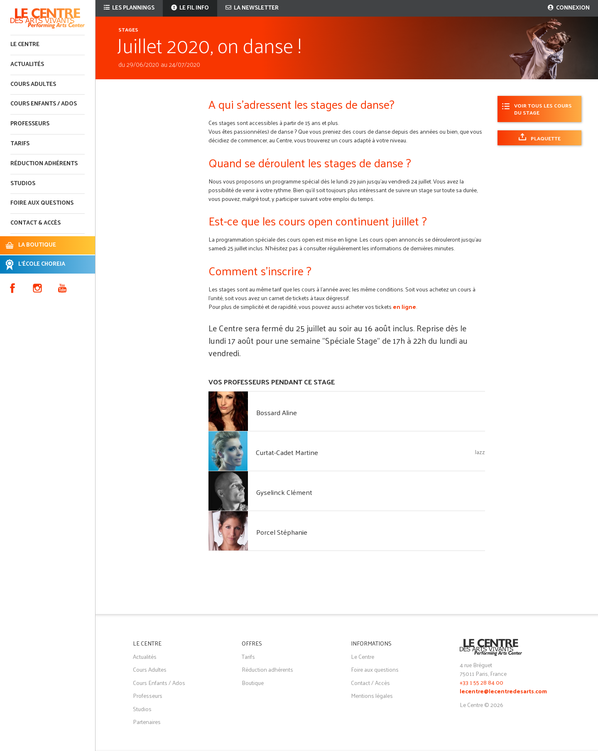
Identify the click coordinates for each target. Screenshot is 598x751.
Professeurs (29, 124)
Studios (22, 183)
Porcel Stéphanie (281, 532)
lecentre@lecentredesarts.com (503, 692)
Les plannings (129, 8)
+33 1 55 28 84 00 (481, 682)
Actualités (27, 64)
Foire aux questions (42, 203)
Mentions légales (372, 695)
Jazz (480, 452)
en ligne (404, 306)
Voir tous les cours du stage (543, 108)
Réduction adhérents (44, 164)
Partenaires (147, 722)
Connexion (569, 8)
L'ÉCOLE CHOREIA (41, 264)
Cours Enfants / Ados (159, 683)
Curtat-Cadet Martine (287, 452)
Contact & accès (35, 223)
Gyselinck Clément (284, 492)
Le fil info (190, 8)
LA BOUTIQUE (37, 245)
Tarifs (19, 144)
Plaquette (546, 138)
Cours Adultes (150, 669)
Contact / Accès (370, 683)
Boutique (253, 683)
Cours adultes (33, 84)
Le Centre (24, 44)
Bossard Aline (276, 412)
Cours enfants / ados (43, 104)
